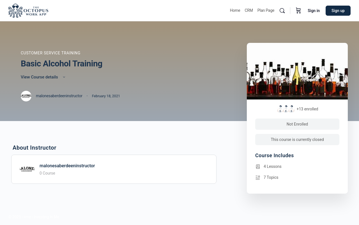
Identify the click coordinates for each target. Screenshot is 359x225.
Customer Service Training (50, 53)
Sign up (338, 10)
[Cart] (298, 10)
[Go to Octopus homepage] (28, 10)
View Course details (43, 77)
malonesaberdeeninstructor (67, 165)
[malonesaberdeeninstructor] (27, 168)
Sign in (314, 10)
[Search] (282, 10)
